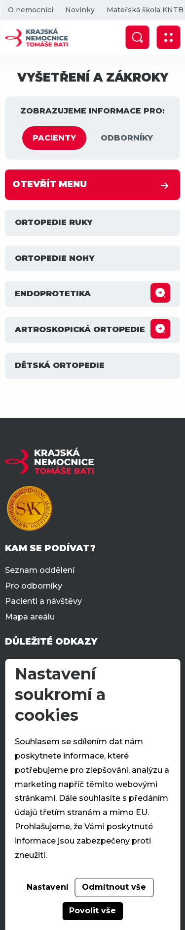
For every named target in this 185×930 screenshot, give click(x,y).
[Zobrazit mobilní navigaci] (168, 37)
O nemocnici (30, 9)
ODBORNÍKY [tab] (127, 137)
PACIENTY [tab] (54, 137)
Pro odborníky (33, 586)
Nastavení (48, 887)
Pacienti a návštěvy (43, 601)
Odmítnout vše (114, 887)
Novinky (79, 9)
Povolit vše (92, 910)
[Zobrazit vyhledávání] (137, 37)
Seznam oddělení (39, 570)
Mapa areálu (30, 616)
